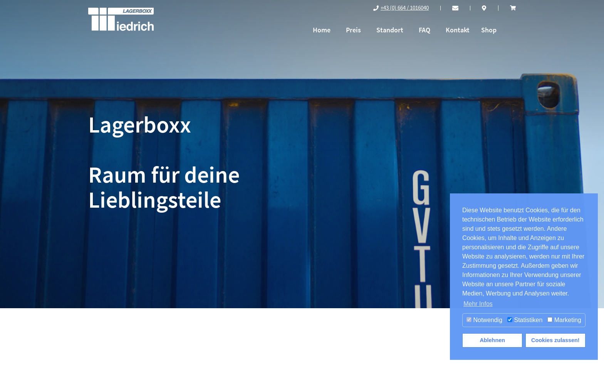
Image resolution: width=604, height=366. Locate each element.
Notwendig (484, 320)
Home (322, 29)
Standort (389, 29)
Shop (489, 29)
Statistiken (524, 320)
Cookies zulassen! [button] (555, 340)
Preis (353, 29)
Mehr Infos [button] (478, 304)
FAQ (424, 29)
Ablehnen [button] (492, 340)
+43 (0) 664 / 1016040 (405, 7)
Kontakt (458, 29)
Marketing (564, 320)
